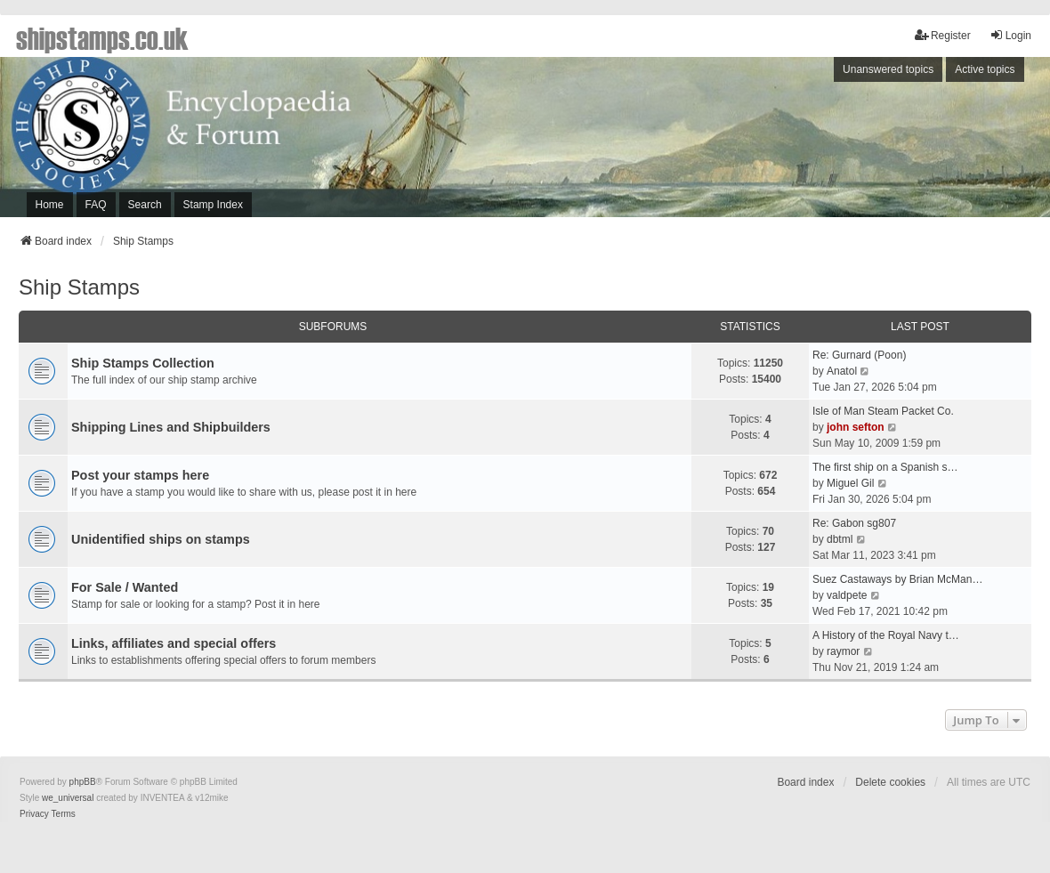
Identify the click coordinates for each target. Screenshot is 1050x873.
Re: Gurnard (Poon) (859, 355)
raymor (843, 651)
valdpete (847, 595)
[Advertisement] (806, 141)
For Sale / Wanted (124, 587)
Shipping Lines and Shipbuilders (171, 427)
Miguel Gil (850, 483)
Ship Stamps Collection (142, 363)
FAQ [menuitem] (96, 204)
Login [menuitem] (1010, 35)
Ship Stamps (79, 287)
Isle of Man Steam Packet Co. (883, 411)
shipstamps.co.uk (102, 37)
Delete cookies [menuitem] (890, 782)
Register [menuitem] (943, 35)
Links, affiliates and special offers (173, 643)
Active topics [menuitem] (984, 69)
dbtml (839, 539)
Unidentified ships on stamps (160, 539)
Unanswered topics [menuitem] (888, 69)
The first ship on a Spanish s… (884, 467)
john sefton (855, 427)
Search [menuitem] (145, 204)
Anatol (842, 371)
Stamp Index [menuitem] (213, 204)
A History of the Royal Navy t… (885, 635)
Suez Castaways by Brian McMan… (897, 579)
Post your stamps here (140, 475)
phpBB (82, 782)
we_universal (67, 798)
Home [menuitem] (50, 204)
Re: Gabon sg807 (854, 523)
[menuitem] (34, 814)
